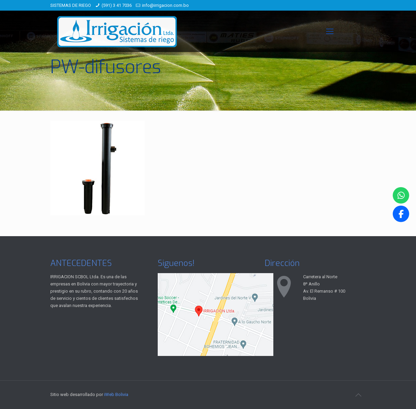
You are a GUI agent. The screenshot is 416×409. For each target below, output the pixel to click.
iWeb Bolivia (116, 394)
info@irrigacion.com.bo (165, 5)
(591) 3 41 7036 (117, 5)
